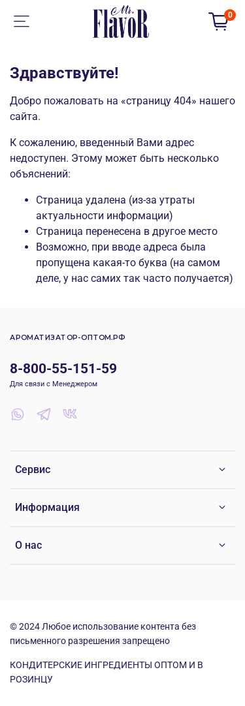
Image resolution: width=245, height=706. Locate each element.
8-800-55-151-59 (63, 368)
